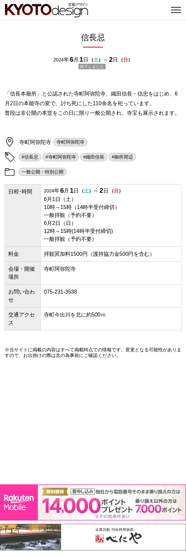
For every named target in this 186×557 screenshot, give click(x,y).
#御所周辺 (122, 157)
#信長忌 (30, 157)
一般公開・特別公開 (42, 171)
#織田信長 (94, 157)
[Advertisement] (93, 421)
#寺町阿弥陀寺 (61, 157)
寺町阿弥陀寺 (70, 142)
